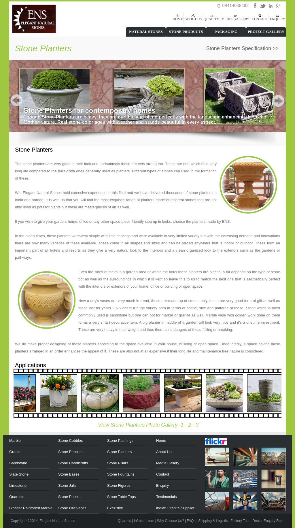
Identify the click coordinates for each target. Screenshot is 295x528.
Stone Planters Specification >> (242, 48)
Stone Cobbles (70, 440)
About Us (163, 452)
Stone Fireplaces (72, 508)
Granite (15, 452)
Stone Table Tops (121, 497)
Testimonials (166, 497)
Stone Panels (69, 497)
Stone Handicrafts (73, 463)
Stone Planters (119, 452)
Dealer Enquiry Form (268, 521)
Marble (15, 440)
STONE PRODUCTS (186, 31)
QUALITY (211, 19)
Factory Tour (239, 521)
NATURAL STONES (146, 31)
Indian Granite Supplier (175, 508)
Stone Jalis (67, 485)
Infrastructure (144, 521)
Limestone (18, 485)
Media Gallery (167, 463)
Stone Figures (119, 485)
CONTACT (260, 19)
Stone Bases (69, 474)
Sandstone (18, 463)
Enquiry (162, 485)
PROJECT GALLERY (266, 31)
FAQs (191, 521)
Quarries (124, 521)
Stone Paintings (120, 440)
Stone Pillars (117, 463)
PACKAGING (226, 31)
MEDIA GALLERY (235, 19)
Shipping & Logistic (213, 521)
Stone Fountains (121, 474)
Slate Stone (19, 474)
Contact (162, 474)
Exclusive (115, 508)
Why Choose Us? (170, 521)
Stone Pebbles (70, 452)
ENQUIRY (277, 19)
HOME (178, 19)
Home (161, 440)
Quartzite (16, 497)
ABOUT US (193, 19)
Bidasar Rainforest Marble (30, 508)
